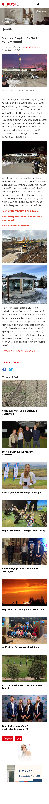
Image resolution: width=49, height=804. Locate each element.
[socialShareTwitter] (11, 370)
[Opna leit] (38, 4)
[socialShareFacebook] (4, 370)
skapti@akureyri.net (31, 47)
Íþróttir (8, 738)
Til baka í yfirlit (12, 362)
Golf (18, 738)
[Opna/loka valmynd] (45, 4)
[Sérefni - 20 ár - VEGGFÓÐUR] (24, 16)
